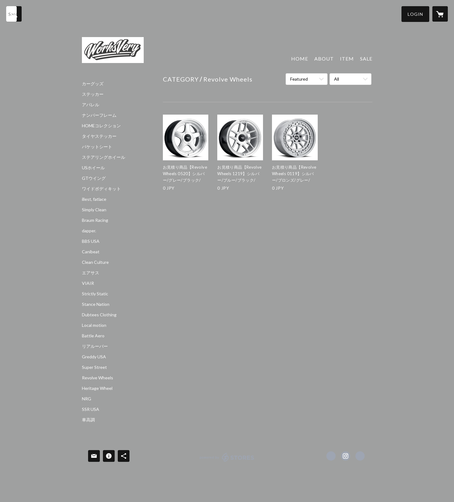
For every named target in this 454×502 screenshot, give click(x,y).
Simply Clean (94, 210)
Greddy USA (94, 357)
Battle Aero (93, 336)
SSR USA (90, 409)
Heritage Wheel (97, 388)
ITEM (347, 58)
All (336, 79)
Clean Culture (95, 262)
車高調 (88, 420)
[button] (415, 14)
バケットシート (97, 147)
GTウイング (94, 178)
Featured (299, 79)
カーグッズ (93, 84)
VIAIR (88, 283)
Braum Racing (95, 220)
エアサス (90, 273)
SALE (366, 58)
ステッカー (93, 94)
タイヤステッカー (99, 136)
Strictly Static (95, 294)
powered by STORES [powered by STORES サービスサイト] (227, 461)
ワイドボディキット (101, 189)
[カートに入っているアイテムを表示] (440, 14)
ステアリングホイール (103, 157)
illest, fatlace (94, 199)
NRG (86, 399)
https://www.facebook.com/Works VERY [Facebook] (331, 456)
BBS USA (91, 241)
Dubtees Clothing (99, 315)
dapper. (89, 231)
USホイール (93, 168)
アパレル (90, 105)
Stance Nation (95, 304)
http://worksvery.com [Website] (360, 456)
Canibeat (91, 252)
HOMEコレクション (101, 126)
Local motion (94, 325)
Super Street (94, 367)
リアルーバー (95, 346)
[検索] (14, 14)
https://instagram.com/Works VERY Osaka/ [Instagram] (345, 456)
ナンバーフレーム (99, 115)
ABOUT (324, 58)
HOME (299, 58)
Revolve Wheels (97, 378)
